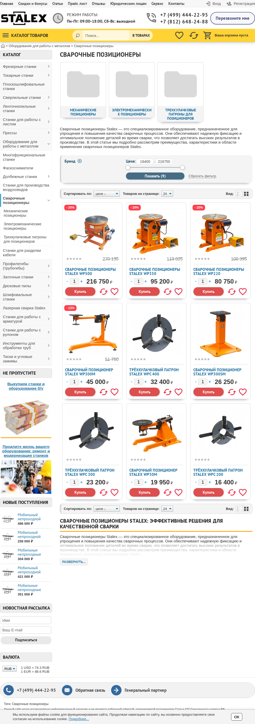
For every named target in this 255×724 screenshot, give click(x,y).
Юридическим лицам (128, 3)
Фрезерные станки (19, 66)
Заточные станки (18, 277)
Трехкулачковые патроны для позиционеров (25, 239)
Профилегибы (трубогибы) (16, 265)
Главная (6, 3)
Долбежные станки (20, 176)
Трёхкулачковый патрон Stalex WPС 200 (218, 472)
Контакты (176, 3)
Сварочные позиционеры (16, 200)
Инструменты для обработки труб (19, 345)
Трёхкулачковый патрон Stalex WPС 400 (154, 371)
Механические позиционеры (16, 213)
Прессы (10, 133)
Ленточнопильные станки (19, 108)
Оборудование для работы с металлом (20, 143)
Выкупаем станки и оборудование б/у (26, 386)
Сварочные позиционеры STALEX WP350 (154, 271)
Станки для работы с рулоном (22, 332)
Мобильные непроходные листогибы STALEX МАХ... (33, 556)
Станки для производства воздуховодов (26, 187)
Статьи (57, 3)
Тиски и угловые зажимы (17, 358)
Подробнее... (79, 719)
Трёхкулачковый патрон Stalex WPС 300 (89, 472)
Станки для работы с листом (22, 121)
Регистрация (244, 4)
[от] (145, 161)
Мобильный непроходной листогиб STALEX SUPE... (32, 521)
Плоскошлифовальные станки (24, 86)
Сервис (157, 3)
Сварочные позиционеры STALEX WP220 (218, 271)
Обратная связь (90, 690)
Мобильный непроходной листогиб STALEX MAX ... (32, 538)
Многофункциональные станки (24, 157)
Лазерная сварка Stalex (24, 308)
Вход (217, 4)
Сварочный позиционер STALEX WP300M (89, 371)
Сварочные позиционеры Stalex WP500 (90, 271)
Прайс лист (77, 3)
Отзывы (98, 3)
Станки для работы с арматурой (22, 319)
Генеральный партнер (146, 690)
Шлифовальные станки (17, 296)
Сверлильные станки (22, 97)
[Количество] (74, 281)
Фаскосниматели (18, 168)
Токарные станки (18, 75)
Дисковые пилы (17, 286)
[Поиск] (77, 35)
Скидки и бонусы (32, 3)
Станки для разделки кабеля (22, 252)
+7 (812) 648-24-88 (181, 22)
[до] (164, 161)
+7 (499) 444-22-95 (181, 15)
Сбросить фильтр (202, 176)
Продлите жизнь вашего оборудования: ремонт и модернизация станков (26, 451)
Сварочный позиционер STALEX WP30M (153, 472)
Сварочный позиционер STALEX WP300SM (217, 371)
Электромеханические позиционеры (22, 226)
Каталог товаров (25, 35)
